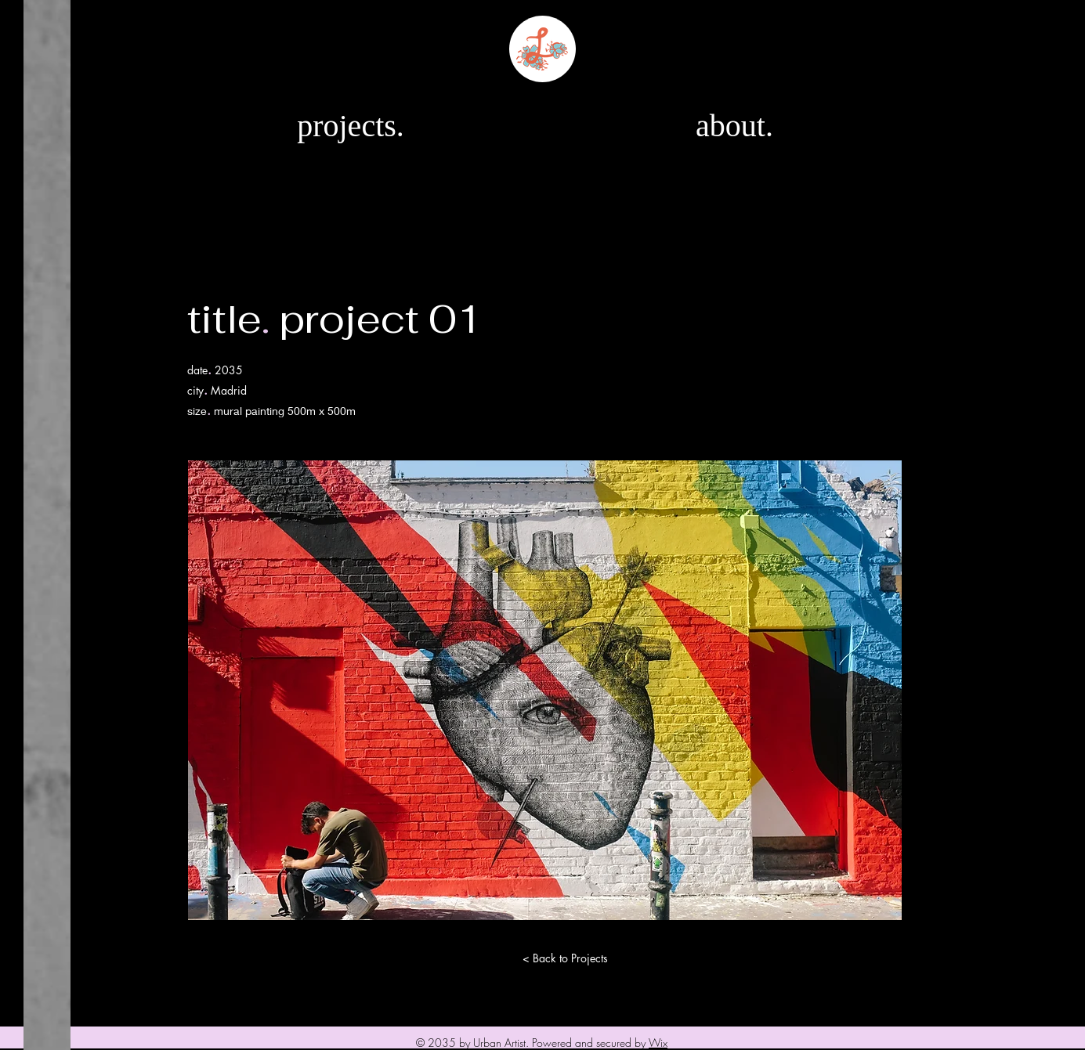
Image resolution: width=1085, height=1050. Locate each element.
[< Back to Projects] (565, 958)
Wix (658, 1042)
